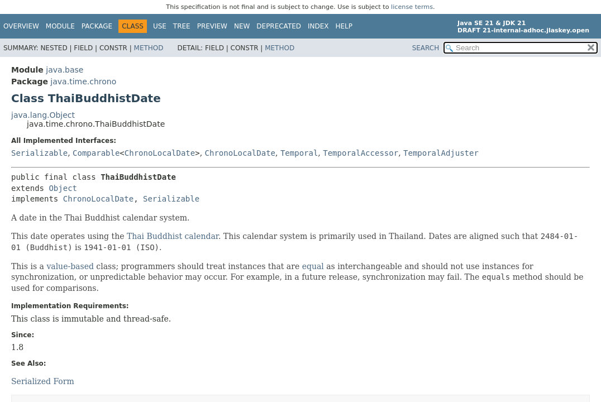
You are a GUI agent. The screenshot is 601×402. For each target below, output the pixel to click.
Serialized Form (42, 381)
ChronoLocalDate (160, 153)
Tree (181, 26)
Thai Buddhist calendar (172, 236)
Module (60, 26)
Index (318, 26)
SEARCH (426, 48)
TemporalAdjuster (441, 153)
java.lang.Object (43, 115)
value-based (70, 266)
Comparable (96, 153)
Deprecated (278, 26)
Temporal (299, 153)
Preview (212, 26)
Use (159, 26)
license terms (412, 7)
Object (63, 188)
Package (97, 26)
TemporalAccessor (360, 153)
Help (344, 26)
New (242, 26)
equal (313, 266)
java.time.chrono (83, 81)
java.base (64, 69)
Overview (21, 26)
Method (149, 48)
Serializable (39, 153)
